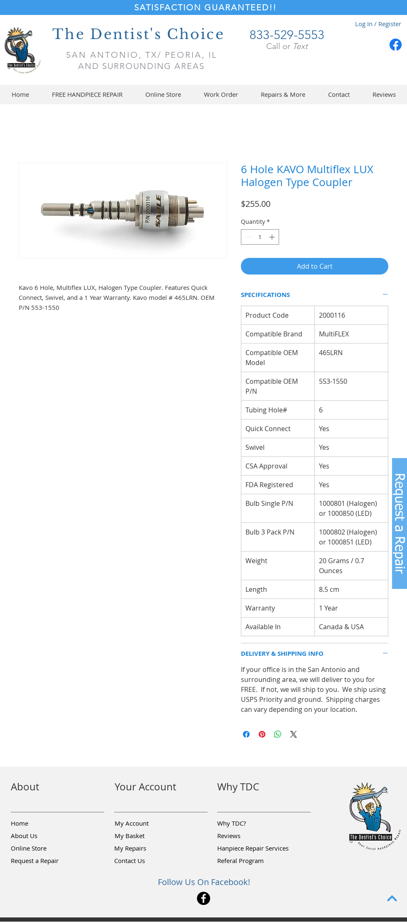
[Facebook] (395, 45)
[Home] (40, 823)
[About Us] (40, 836)
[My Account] (144, 823)
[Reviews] (246, 836)
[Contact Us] (143, 861)
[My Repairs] (143, 848)
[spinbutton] (260, 237)
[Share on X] (294, 734)
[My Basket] (144, 836)
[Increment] (272, 237)
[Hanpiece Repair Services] (253, 848)
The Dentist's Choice (138, 34)
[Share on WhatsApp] (278, 734)
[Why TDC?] (246, 823)
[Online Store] (40, 848)
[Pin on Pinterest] (262, 734)
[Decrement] (247, 237)
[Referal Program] (253, 861)
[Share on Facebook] (246, 734)
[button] (163, 94)
